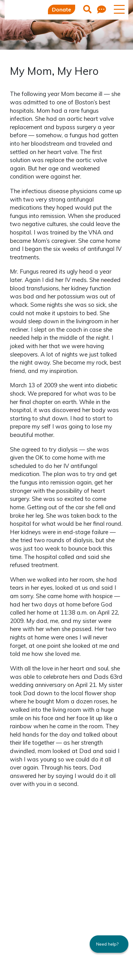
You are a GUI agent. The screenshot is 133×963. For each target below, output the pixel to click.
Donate (61, 9)
